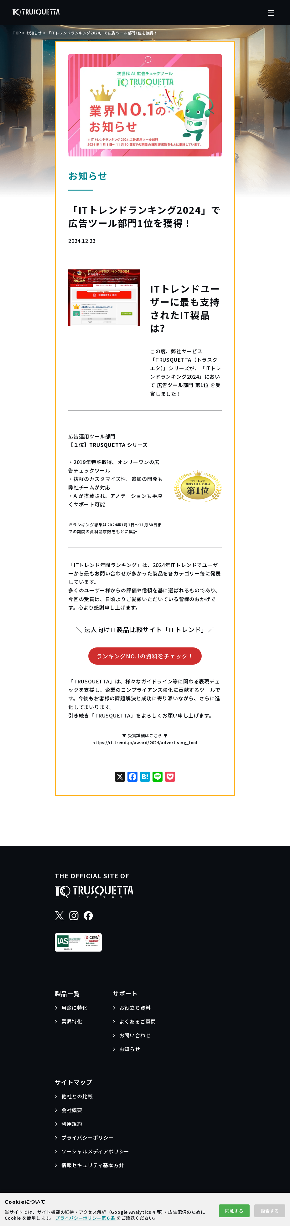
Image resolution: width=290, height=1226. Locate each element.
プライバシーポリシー (87, 1137)
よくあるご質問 (137, 1021)
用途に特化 (74, 1007)
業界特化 (71, 1021)
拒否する (270, 1211)
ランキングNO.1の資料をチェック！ (144, 656)
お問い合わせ (135, 1035)
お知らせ (129, 1049)
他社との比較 (77, 1096)
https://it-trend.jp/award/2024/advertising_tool (145, 742)
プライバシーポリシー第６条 (86, 1218)
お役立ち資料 (135, 1007)
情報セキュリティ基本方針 (92, 1165)
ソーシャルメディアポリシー (95, 1151)
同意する (234, 1211)
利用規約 (71, 1123)
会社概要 (71, 1110)
